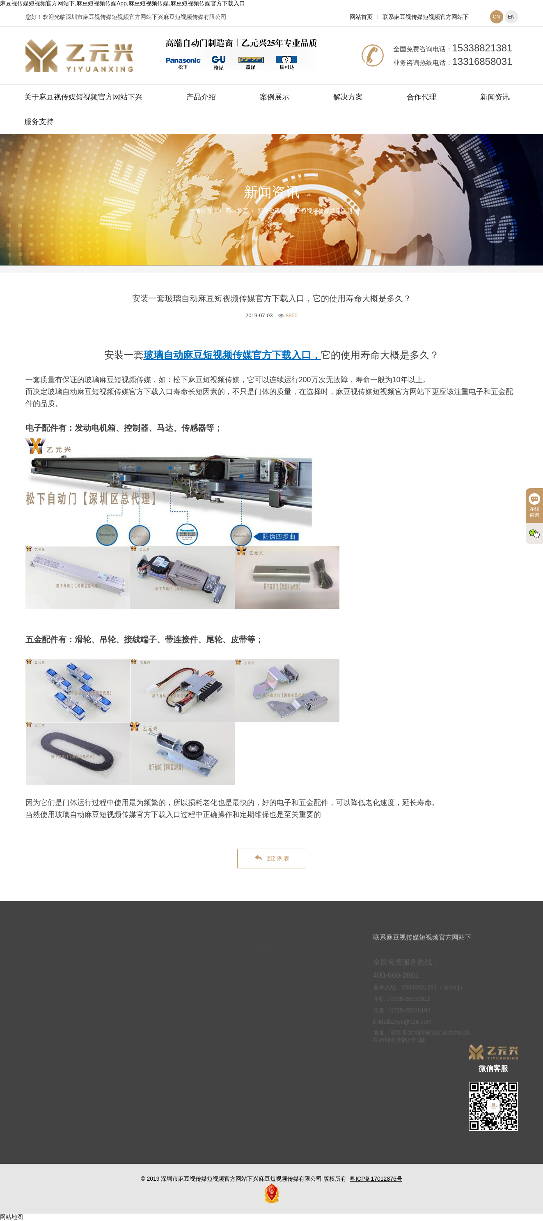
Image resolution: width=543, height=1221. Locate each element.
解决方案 (348, 97)
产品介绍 (201, 97)
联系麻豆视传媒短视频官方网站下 (426, 17)
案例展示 (274, 97)
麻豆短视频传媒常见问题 (321, 211)
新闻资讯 (495, 97)
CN (496, 17)
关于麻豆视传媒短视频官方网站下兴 (83, 97)
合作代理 (421, 97)
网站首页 (361, 17)
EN (511, 17)
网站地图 (11, 1217)
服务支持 (39, 122)
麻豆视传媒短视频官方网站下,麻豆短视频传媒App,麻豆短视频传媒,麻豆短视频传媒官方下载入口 (122, 3)
